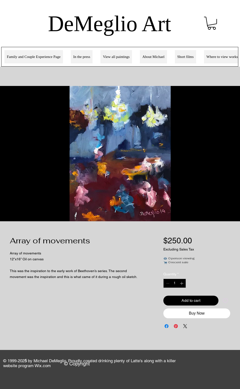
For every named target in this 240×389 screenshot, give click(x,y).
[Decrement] (167, 283)
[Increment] (182, 283)
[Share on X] (185, 326)
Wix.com (43, 365)
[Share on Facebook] (166, 326)
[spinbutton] (174, 283)
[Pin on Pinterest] (176, 326)
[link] (211, 23)
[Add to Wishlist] (225, 301)
